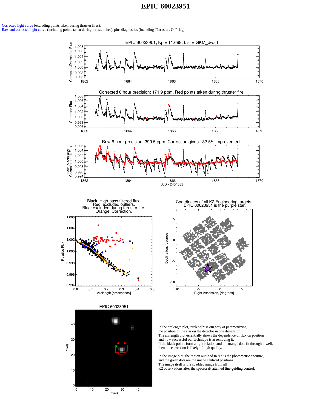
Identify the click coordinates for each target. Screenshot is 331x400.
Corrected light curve (18, 25)
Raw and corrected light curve (24, 29)
